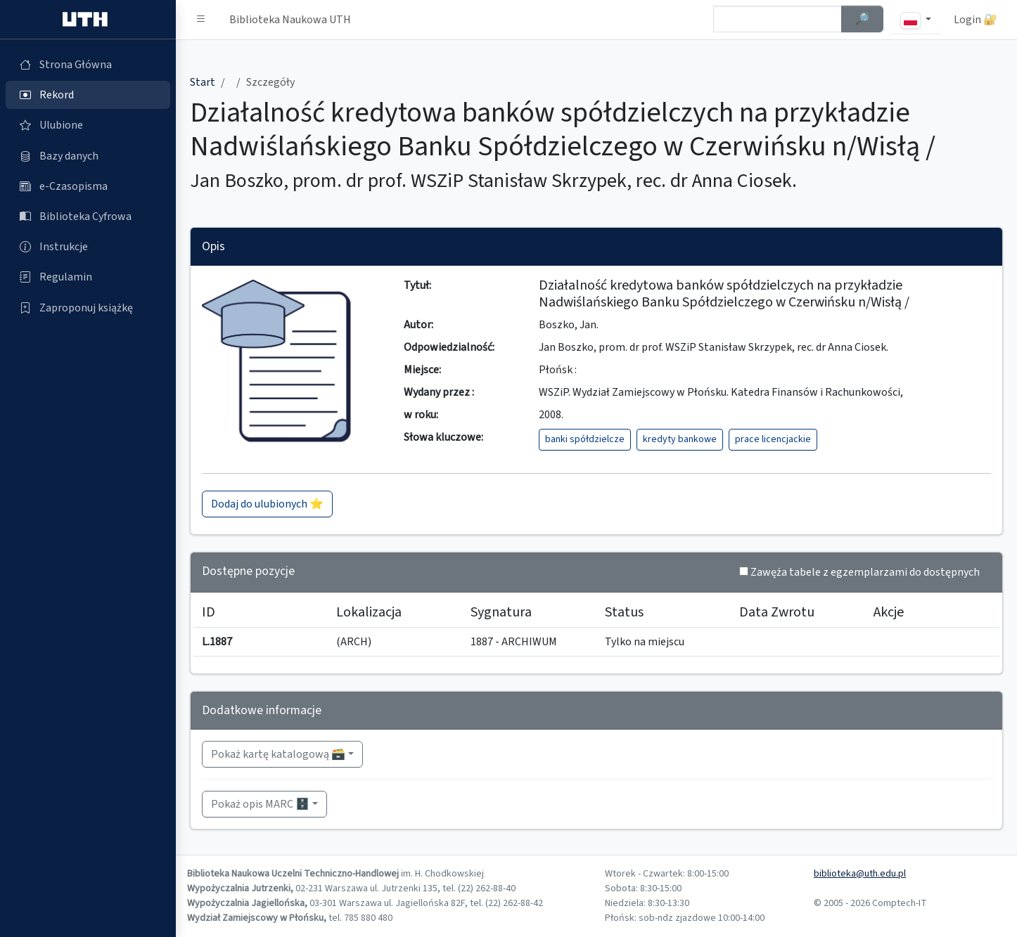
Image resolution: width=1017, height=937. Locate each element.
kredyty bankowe (680, 439)
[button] (201, 20)
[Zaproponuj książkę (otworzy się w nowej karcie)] (88, 308)
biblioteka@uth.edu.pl (860, 874)
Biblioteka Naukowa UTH (290, 19)
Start (202, 82)
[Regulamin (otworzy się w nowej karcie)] (88, 277)
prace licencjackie (773, 439)
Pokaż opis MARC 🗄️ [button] (260, 804)
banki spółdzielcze (585, 439)
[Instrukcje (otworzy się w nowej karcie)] (88, 247)
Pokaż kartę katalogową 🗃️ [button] (278, 754)
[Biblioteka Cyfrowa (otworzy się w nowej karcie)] (88, 216)
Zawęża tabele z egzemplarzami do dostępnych (865, 572)
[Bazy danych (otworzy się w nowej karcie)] (88, 156)
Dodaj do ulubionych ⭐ (267, 504)
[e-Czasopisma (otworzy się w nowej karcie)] (88, 186)
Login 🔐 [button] (975, 19)
